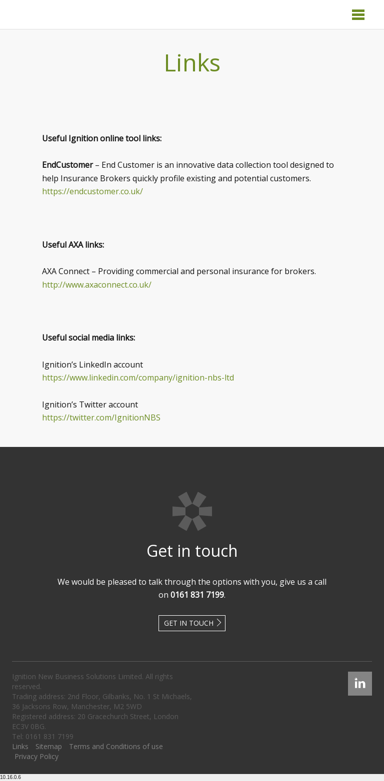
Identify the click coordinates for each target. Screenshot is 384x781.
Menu (358, 14)
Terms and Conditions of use (116, 746)
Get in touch (189, 623)
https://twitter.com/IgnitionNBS (101, 417)
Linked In (360, 676)
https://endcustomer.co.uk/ (92, 191)
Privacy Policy (36, 756)
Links (20, 746)
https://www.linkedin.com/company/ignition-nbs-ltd (138, 377)
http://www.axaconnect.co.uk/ (97, 284)
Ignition (51, 14)
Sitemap (49, 746)
